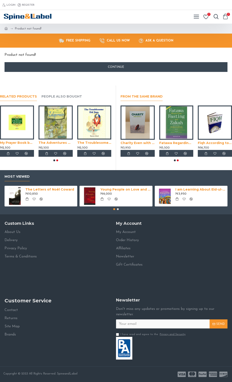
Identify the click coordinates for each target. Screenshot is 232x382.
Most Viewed (17, 177)
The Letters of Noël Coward (49, 189)
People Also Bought (61, 96)
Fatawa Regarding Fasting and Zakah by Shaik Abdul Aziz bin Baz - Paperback (176, 143)
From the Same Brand (142, 96)
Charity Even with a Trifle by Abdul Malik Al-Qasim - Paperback (138, 143)
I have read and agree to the (151, 334)
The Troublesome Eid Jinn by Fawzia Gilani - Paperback (94, 143)
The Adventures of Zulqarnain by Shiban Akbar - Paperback (55, 143)
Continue (116, 67)
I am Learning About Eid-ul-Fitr (200, 189)
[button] (54, 160)
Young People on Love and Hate (125, 189)
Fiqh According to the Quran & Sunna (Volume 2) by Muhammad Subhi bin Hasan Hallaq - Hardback (215, 143)
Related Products (18, 96)
